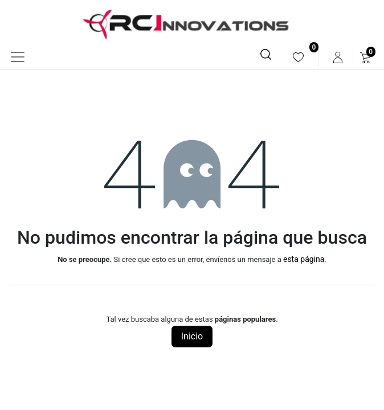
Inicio (192, 336)
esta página (303, 259)
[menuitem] (298, 57)
